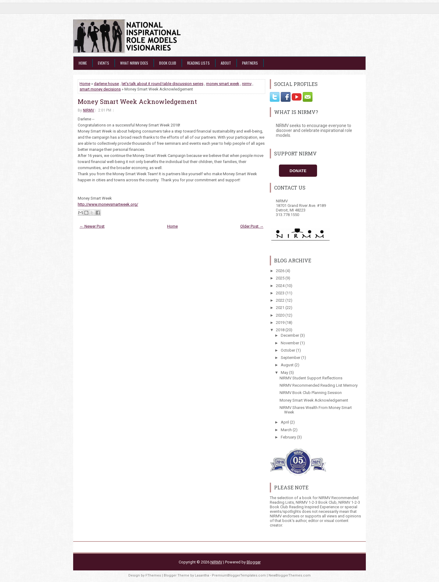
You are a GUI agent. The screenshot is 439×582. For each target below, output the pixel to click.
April (285, 422)
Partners (250, 63)
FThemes (153, 575)
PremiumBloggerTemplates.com (239, 575)
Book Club (167, 63)
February (289, 437)
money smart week (222, 83)
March (287, 430)
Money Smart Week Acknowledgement (137, 101)
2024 (280, 285)
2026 (280, 270)
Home (83, 63)
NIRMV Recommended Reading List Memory (319, 385)
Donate (298, 171)
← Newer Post (92, 226)
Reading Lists (198, 63)
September (291, 357)
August (287, 365)
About (226, 63)
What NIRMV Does (134, 63)
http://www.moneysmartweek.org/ (108, 204)
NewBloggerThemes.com (290, 575)
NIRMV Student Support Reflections (311, 378)
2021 (280, 307)
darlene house (106, 83)
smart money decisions (100, 89)
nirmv (247, 83)
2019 (280, 322)
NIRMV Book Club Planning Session (311, 392)
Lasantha (202, 575)
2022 (280, 300)
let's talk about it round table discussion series (162, 83)
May (285, 372)
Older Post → (251, 226)
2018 (280, 330)
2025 (280, 278)
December (290, 335)
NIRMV (88, 110)
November (290, 343)
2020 (280, 315)
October (288, 350)
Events (103, 63)
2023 (280, 293)
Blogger (254, 562)
